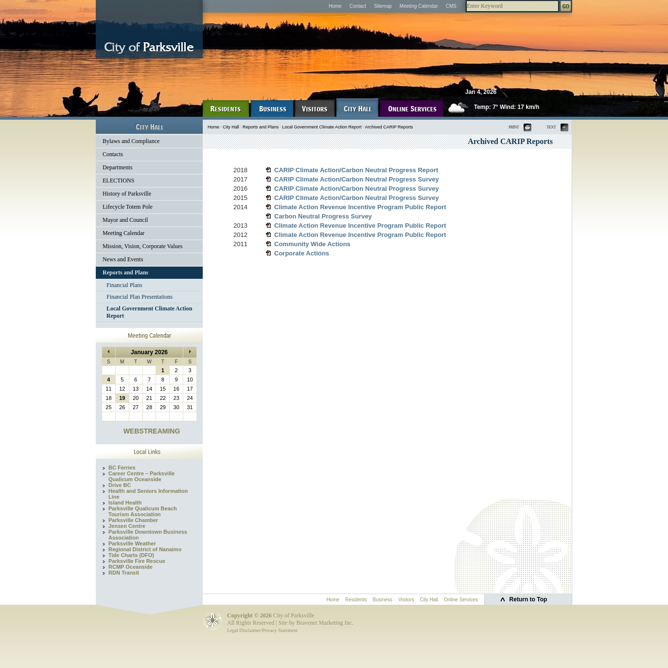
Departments (117, 167)
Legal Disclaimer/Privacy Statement (262, 630)
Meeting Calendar (419, 6)
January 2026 (149, 352)
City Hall (231, 127)
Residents (356, 599)
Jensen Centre (126, 526)
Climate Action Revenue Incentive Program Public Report (360, 207)
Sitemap (383, 6)
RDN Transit (123, 573)
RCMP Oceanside (130, 567)
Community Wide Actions (312, 244)
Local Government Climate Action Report (149, 312)
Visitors (406, 599)
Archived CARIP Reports (389, 127)
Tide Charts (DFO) (131, 555)
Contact (358, 6)
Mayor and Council (125, 220)
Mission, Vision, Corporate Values (143, 246)
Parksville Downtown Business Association (147, 535)
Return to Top (528, 599)
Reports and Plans (125, 272)
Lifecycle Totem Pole (128, 206)
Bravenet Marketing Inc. (324, 622)
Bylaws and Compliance (131, 141)
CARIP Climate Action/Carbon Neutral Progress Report (356, 170)
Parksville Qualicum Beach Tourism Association (142, 511)
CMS (451, 6)
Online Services (461, 599)
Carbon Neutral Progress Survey (323, 216)
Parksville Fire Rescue (136, 561)
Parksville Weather (132, 543)
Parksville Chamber (133, 520)
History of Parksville (127, 193)
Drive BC (119, 485)
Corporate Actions (301, 253)
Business (383, 599)
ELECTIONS (118, 180)
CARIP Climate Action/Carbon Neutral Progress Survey (356, 179)
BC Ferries (122, 467)
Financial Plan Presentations (139, 296)
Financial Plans (124, 285)
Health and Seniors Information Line (148, 494)
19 (122, 398)
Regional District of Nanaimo (144, 549)
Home (335, 6)
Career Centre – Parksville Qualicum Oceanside (141, 476)
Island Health (124, 503)
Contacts (113, 154)
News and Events (123, 259)
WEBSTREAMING (151, 431)
